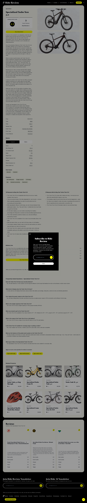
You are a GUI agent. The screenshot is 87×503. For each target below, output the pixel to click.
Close (43, 263)
